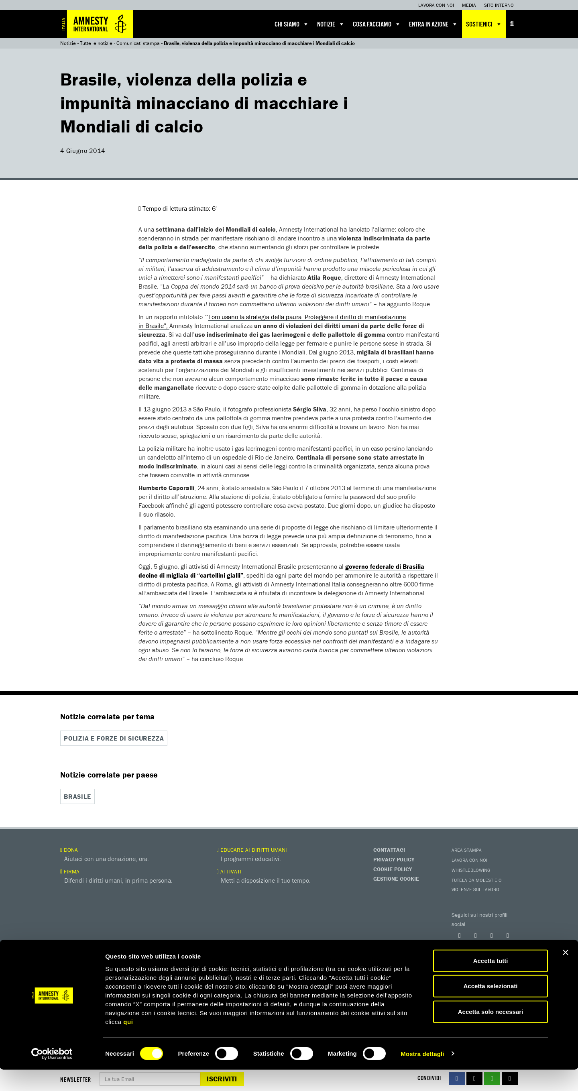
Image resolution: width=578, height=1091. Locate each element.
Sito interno (499, 5)
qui (128, 1043)
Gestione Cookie (396, 878)
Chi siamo (292, 24)
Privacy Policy (393, 859)
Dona (69, 849)
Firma (69, 871)
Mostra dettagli (422, 1075)
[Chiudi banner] (565, 974)
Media (469, 5)
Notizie (331, 24)
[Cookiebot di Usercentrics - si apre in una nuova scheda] (52, 1075)
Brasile (77, 796)
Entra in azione (433, 24)
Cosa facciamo (377, 24)
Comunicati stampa (138, 43)
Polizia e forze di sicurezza (114, 738)
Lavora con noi (436, 5)
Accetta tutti (490, 982)
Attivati (229, 871)
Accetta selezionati (490, 1007)
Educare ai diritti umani (252, 849)
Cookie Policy (392, 868)
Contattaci (389, 849)
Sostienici (484, 24)
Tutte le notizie (96, 43)
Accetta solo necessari (490, 1033)
